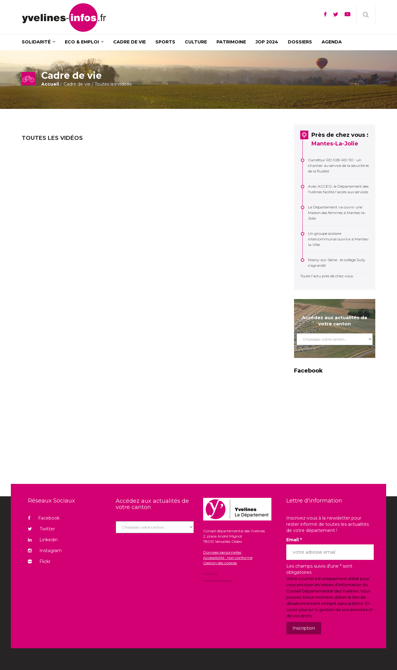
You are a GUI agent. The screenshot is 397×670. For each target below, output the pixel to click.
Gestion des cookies (220, 563)
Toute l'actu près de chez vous (326, 276)
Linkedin (43, 540)
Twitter (41, 529)
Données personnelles (222, 552)
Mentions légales (217, 580)
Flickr (39, 561)
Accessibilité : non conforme (227, 557)
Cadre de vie (77, 84)
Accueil (50, 84)
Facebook (44, 518)
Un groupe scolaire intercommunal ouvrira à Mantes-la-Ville (338, 239)
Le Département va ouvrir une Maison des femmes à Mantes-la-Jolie (337, 213)
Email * (294, 540)
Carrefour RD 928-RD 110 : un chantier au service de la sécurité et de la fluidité (338, 165)
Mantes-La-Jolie (334, 143)
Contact (210, 574)
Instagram (45, 550)
